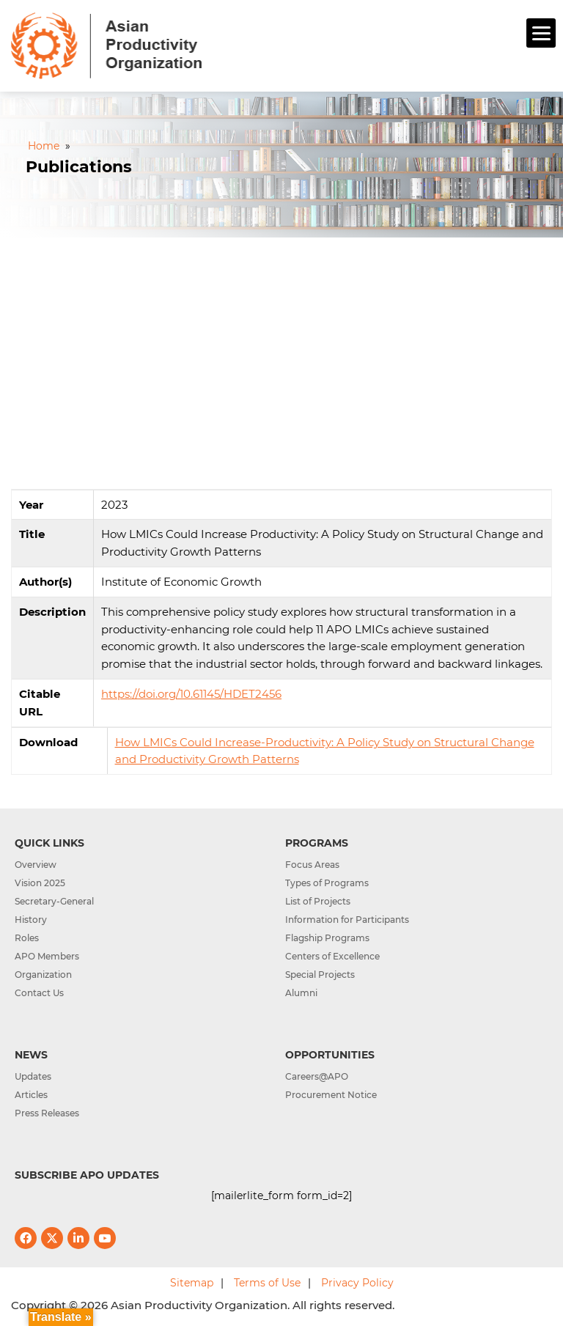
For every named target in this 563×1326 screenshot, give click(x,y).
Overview (35, 864)
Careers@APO (316, 1076)
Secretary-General (54, 901)
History (31, 919)
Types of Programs (327, 882)
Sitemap (191, 1282)
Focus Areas (312, 864)
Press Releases (47, 1113)
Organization (43, 974)
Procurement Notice (331, 1094)
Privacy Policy (357, 1282)
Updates (33, 1076)
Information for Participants (347, 919)
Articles (31, 1094)
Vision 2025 (40, 882)
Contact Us (39, 992)
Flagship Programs (327, 937)
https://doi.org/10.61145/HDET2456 (191, 694)
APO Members (47, 956)
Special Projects (320, 974)
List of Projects (317, 901)
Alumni (301, 992)
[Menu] (541, 33)
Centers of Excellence (332, 956)
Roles (27, 937)
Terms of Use (267, 1282)
